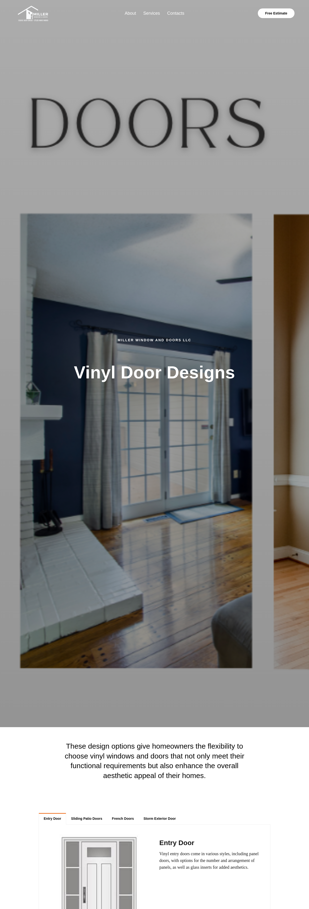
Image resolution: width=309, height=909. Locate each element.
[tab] (52, 818)
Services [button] (151, 13)
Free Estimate (276, 13)
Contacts (175, 13)
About (130, 13)
